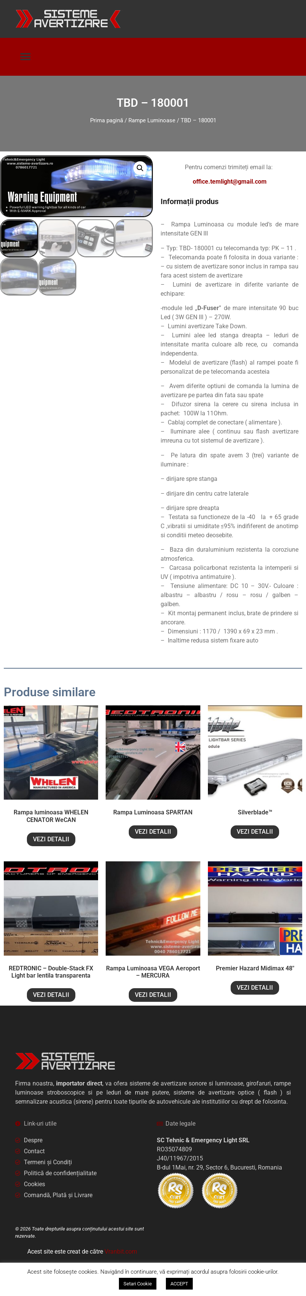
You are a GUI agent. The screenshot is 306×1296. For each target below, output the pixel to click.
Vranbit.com (121, 1251)
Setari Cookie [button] (137, 1284)
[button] (25, 57)
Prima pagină (106, 120)
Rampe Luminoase (151, 120)
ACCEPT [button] (179, 1284)
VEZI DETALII (51, 839)
